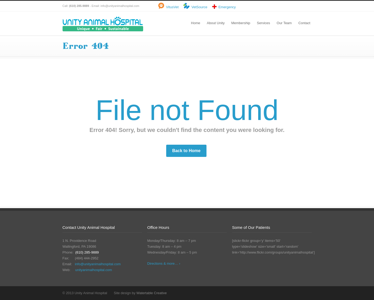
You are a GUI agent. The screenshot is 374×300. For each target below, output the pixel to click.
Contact (304, 23)
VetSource (199, 7)
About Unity (216, 23)
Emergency (227, 7)
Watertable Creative (152, 293)
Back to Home (186, 150)
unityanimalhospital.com (93, 270)
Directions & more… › (163, 263)
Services (263, 23)
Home (195, 23)
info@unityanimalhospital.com (119, 5)
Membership (240, 23)
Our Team (284, 23)
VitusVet (172, 7)
